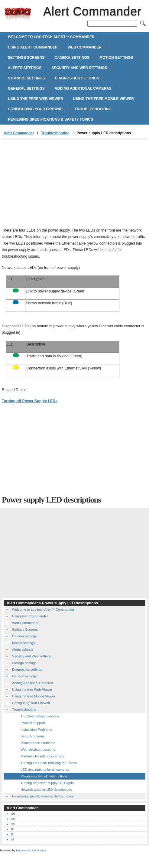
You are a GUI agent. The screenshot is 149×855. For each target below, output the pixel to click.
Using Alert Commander (33, 47)
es (13, 824)
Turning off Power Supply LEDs (29, 401)
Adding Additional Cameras (83, 88)
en (13, 818)
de (13, 813)
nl (12, 839)
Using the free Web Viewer (35, 99)
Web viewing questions (38, 749)
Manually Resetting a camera (42, 756)
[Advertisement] (52, 184)
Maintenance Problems (38, 743)
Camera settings (71, 57)
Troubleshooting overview (40, 716)
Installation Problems (36, 729)
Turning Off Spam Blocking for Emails (49, 763)
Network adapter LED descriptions (46, 789)
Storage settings (26, 78)
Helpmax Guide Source (31, 850)
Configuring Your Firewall (36, 109)
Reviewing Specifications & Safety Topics (50, 119)
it (12, 834)
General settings (26, 88)
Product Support (33, 723)
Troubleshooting (93, 109)
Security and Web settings (79, 68)
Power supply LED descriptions (44, 776)
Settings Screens (26, 57)
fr (12, 829)
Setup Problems (33, 736)
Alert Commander (18, 14)
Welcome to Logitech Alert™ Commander (51, 37)
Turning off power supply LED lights (47, 783)
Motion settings (116, 57)
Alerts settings (24, 68)
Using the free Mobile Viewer (103, 99)
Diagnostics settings (77, 78)
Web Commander (85, 47)
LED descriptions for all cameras (45, 769)
